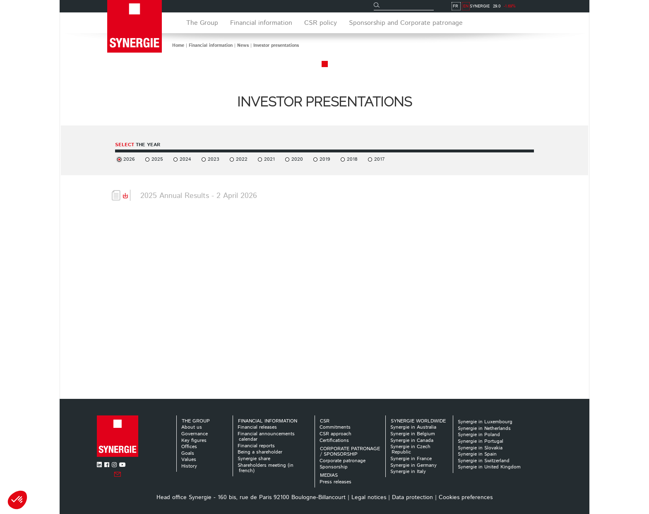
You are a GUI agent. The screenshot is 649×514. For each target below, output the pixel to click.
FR (538, 6)
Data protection (412, 497)
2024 (185, 159)
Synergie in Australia (413, 427)
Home (178, 45)
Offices (189, 446)
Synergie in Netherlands (484, 428)
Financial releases (257, 427)
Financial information (211, 45)
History (189, 466)
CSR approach (335, 433)
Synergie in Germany (413, 465)
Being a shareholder (260, 452)
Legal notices (368, 497)
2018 (352, 159)
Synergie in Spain (477, 454)
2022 (242, 159)
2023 (213, 159)
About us (191, 427)
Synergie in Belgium (412, 433)
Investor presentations (276, 45)
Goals (187, 453)
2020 (297, 159)
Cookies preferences (466, 497)
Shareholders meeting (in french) (265, 468)
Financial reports (256, 445)
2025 (157, 159)
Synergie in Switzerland (484, 460)
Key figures (194, 440)
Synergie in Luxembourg (485, 421)
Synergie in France (411, 458)
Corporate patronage (342, 460)
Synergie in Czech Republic (410, 449)
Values (188, 459)
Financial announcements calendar (266, 436)
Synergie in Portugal (480, 441)
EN (548, 6)
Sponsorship (334, 467)
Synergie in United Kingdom (489, 467)
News (243, 45)
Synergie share (254, 458)
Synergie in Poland (479, 434)
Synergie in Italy (408, 471)
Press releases (335, 481)
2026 (129, 159)
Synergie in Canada (411, 440)
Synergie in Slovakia (480, 447)
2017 (379, 159)
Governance (194, 433)
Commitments (335, 427)
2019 (325, 159)
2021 (269, 159)
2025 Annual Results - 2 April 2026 (198, 196)
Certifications (334, 440)
